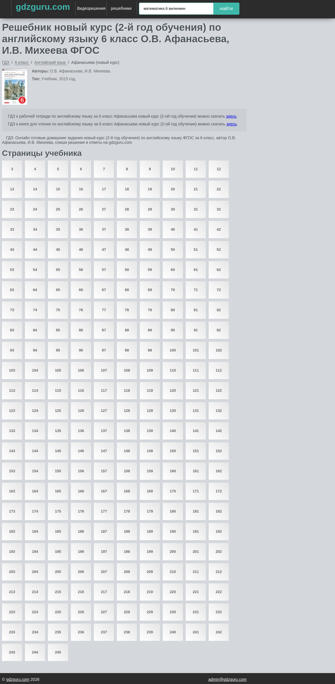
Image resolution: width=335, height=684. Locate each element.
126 (81, 410)
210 (173, 572)
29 (150, 209)
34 (35, 229)
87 (104, 330)
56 (81, 270)
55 (58, 270)
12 (219, 169)
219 (150, 592)
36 (81, 229)
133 (12, 431)
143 (12, 451)
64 (35, 290)
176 (81, 511)
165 (58, 491)
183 (12, 531)
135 (58, 431)
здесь (231, 116)
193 (12, 551)
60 (173, 270)
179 (150, 511)
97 (104, 350)
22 (219, 189)
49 (150, 249)
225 (58, 612)
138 (127, 431)
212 (219, 572)
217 (104, 592)
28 (127, 209)
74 (35, 310)
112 (219, 370)
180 (173, 511)
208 (127, 572)
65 (58, 290)
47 (104, 249)
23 (12, 209)
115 (58, 390)
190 (173, 531)
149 (150, 451)
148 (127, 451)
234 (35, 632)
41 (196, 229)
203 (12, 572)
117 (104, 390)
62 (219, 270)
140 (173, 431)
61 (196, 270)
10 (173, 169)
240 (173, 632)
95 (58, 350)
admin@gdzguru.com (227, 679)
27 (104, 209)
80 (173, 310)
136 (81, 431)
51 (196, 249)
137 (104, 431)
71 (196, 290)
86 (81, 330)
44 (35, 249)
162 (219, 471)
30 (173, 209)
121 (196, 390)
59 (150, 270)
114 (35, 390)
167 (104, 491)
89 (150, 330)
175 (58, 511)
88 (127, 330)
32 (219, 209)
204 (35, 572)
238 (127, 632)
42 (219, 229)
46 (81, 249)
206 (81, 572)
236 (81, 632)
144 (35, 451)
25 (58, 209)
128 (127, 410)
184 (35, 531)
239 (150, 632)
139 (150, 431)
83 (12, 330)
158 (127, 471)
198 (127, 551)
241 (196, 632)
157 (104, 471)
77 (104, 310)
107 (104, 370)
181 (196, 511)
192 (219, 531)
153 (12, 471)
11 (196, 169)
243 (12, 652)
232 (219, 612)
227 (104, 612)
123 (12, 410)
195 (58, 551)
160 (173, 471)
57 (104, 270)
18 (127, 189)
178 (127, 511)
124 (35, 410)
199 (150, 551)
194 (35, 551)
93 (12, 350)
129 (150, 410)
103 (12, 370)
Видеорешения (91, 8)
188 (127, 531)
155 (58, 471)
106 (81, 370)
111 (196, 370)
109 (150, 370)
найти (226, 8)
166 (81, 491)
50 (173, 249)
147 (104, 451)
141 (196, 431)
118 (127, 390)
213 (12, 592)
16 (81, 189)
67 (104, 290)
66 (81, 290)
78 (127, 310)
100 (173, 350)
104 (35, 370)
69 (150, 290)
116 (81, 390)
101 (196, 350)
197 (104, 551)
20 (173, 189)
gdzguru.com (43, 7)
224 (35, 612)
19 (150, 189)
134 (35, 431)
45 (58, 249)
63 (12, 290)
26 (81, 209)
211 (196, 572)
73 (12, 310)
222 (219, 592)
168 (127, 491)
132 (219, 410)
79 (150, 310)
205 (58, 572)
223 (12, 612)
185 (58, 531)
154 (35, 471)
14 (35, 189)
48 (127, 249)
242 (219, 632)
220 (173, 592)
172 (219, 491)
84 (35, 330)
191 (196, 531)
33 (12, 229)
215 (58, 592)
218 (127, 592)
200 (173, 551)
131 (196, 410)
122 (219, 390)
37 (104, 229)
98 (127, 350)
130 (173, 410)
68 (127, 290)
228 (127, 612)
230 (173, 612)
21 (196, 189)
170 (173, 491)
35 (58, 229)
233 (12, 632)
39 (150, 229)
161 (196, 471)
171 (196, 491)
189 (150, 531)
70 (173, 290)
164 (35, 491)
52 (219, 249)
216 (81, 592)
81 (196, 310)
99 (150, 350)
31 (196, 209)
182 (219, 511)
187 (104, 531)
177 (104, 511)
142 (219, 431)
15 (58, 189)
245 (58, 652)
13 (12, 189)
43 (12, 249)
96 (81, 350)
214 (35, 592)
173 (12, 511)
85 (58, 330)
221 (196, 592)
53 (12, 270)
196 (81, 551)
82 (219, 310)
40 (173, 229)
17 (104, 189)
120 (173, 390)
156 (81, 471)
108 (127, 370)
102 (219, 350)
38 (127, 229)
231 (196, 612)
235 (58, 632)
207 (104, 572)
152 (219, 451)
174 (35, 511)
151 (196, 451)
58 (127, 270)
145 (58, 451)
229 (150, 612)
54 (35, 270)
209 (150, 572)
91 (196, 330)
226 (81, 612)
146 (81, 451)
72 (219, 290)
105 (58, 370)
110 (173, 370)
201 (196, 551)
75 (58, 310)
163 (12, 491)
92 (219, 330)
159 (150, 471)
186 (81, 531)
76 (81, 310)
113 (12, 390)
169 (150, 491)
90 (173, 330)
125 (58, 410)
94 (35, 350)
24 (35, 209)
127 (104, 410)
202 (219, 551)
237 (104, 632)
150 (173, 451)
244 (35, 652)
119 (150, 390)
